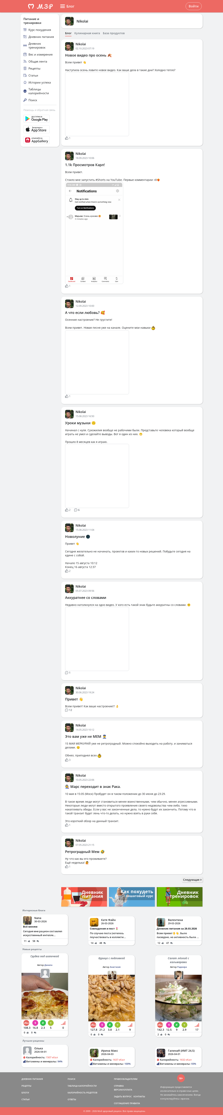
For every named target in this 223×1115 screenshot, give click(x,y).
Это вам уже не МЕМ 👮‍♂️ (86, 736)
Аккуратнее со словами (85, 597)
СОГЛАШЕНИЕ (121, 1103)
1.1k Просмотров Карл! (85, 164)
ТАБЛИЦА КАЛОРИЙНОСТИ (82, 1085)
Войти (194, 6)
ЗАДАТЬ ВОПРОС (123, 1096)
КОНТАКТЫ (139, 1096)
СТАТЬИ (26, 1099)
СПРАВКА (119, 1085)
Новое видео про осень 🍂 (88, 55)
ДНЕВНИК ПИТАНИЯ (32, 1079)
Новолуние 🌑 (77, 536)
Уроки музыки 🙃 (80, 423)
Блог (68, 33)
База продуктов (114, 33)
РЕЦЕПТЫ (26, 1085)
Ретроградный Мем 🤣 (85, 851)
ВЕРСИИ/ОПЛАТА (123, 1089)
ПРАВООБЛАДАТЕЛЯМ (125, 1079)
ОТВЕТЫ (72, 1099)
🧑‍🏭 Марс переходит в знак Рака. (93, 786)
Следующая (192, 880)
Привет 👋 (74, 699)
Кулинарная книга (87, 33)
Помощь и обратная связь (39, 110)
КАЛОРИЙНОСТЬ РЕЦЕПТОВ (82, 1092)
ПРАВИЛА (135, 1103)
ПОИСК (71, 1079)
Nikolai (82, 21)
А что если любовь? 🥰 (85, 312)
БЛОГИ (25, 1092)
